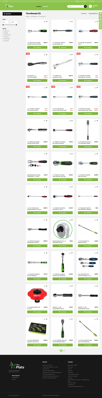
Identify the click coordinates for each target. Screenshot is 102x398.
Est (90, 1)
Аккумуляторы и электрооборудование (52, 372)
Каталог (38, 6)
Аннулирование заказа (73, 374)
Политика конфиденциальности (75, 386)
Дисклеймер (71, 384)
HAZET (6, 31)
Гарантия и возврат (72, 376)
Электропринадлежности (49, 374)
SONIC (6, 36)
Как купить (70, 367)
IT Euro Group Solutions (14, 395)
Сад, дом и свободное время (49, 377)
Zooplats (45, 6)
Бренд (4, 28)
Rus (93, 1)
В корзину (37, 47)
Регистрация (83, 1)
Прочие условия (72, 382)
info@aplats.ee (15, 377)
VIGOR (6, 40)
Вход (77, 1)
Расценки (70, 377)
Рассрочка (70, 372)
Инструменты (34, 16)
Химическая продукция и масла (50, 367)
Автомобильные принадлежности (51, 376)
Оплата (69, 368)
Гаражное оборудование (49, 370)
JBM (6, 33)
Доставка (70, 370)
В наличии (84, 13)
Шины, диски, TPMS (47, 365)
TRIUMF (7, 38)
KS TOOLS (7, 35)
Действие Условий (72, 365)
